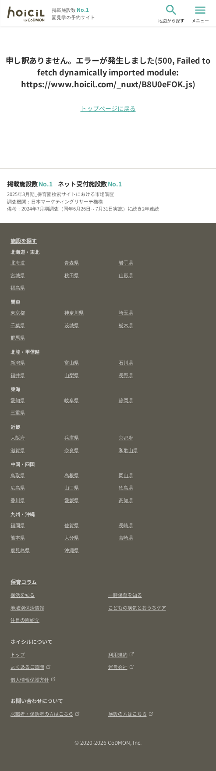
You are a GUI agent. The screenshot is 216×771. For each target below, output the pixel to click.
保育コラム (24, 581)
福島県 (18, 287)
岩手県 (126, 262)
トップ (18, 654)
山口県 (71, 487)
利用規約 (121, 654)
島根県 (71, 474)
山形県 (126, 274)
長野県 (126, 374)
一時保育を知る (125, 594)
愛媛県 (71, 499)
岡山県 (126, 474)
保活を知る (23, 594)
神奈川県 (74, 312)
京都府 (126, 437)
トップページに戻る (108, 108)
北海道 (18, 262)
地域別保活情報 (27, 607)
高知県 (126, 499)
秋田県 (71, 274)
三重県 (18, 412)
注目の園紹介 (25, 619)
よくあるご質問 (31, 666)
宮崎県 (126, 537)
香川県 (18, 499)
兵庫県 (71, 437)
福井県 (18, 374)
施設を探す (24, 240)
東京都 (18, 312)
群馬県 (18, 337)
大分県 (71, 537)
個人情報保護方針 (33, 679)
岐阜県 (71, 399)
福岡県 (18, 524)
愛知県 (18, 399)
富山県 (71, 362)
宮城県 (18, 274)
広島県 (18, 487)
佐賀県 (71, 524)
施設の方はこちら (130, 713)
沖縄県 (71, 549)
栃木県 (126, 324)
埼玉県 (126, 312)
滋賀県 (18, 449)
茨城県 (71, 324)
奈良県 (71, 449)
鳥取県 (18, 474)
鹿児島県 (20, 549)
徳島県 (126, 487)
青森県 (71, 262)
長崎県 (126, 524)
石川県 (126, 362)
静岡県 (126, 399)
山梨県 (71, 374)
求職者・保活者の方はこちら (45, 713)
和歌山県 (128, 449)
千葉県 (18, 324)
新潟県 (18, 362)
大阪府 (18, 437)
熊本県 (18, 537)
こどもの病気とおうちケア (137, 607)
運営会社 (121, 666)
